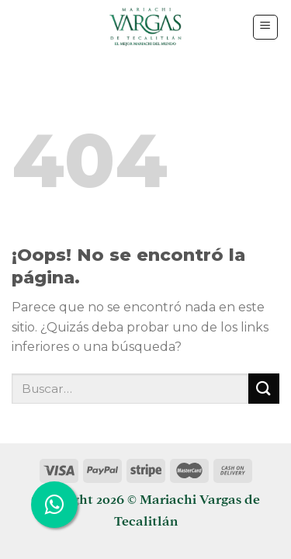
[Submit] (263, 388)
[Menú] (266, 27)
